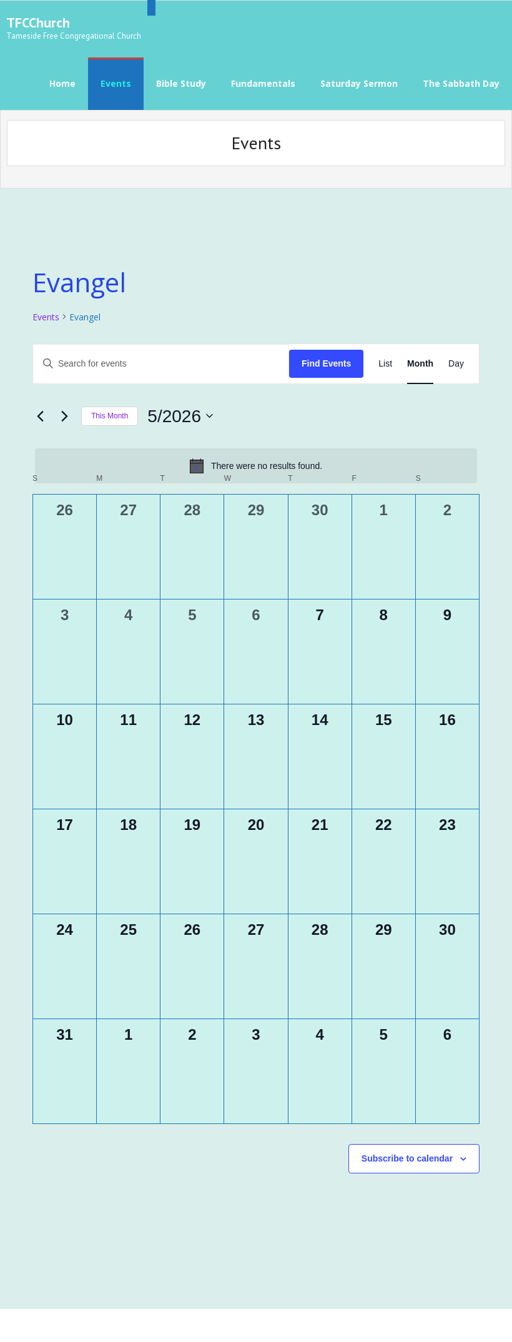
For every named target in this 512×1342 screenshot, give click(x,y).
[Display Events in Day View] (456, 359)
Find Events (326, 359)
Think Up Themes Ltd (91, 1323)
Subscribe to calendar (407, 1154)
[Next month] (64, 412)
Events (45, 312)
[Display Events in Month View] (420, 359)
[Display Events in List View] (385, 359)
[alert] (256, 462)
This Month (109, 412)
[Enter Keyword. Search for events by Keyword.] (161, 359)
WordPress (191, 1323)
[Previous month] (39, 412)
